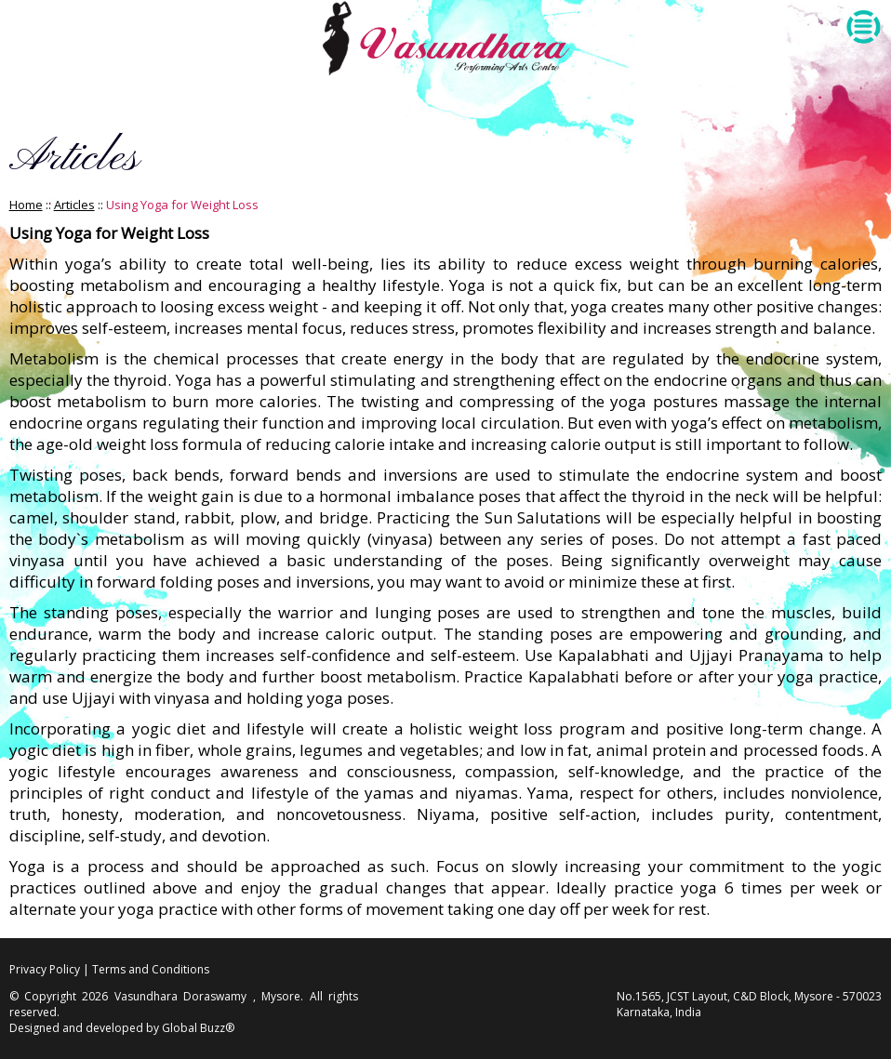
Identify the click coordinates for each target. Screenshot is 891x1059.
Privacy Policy (44, 969)
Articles (74, 204)
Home (26, 204)
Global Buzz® (198, 1028)
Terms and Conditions (150, 969)
